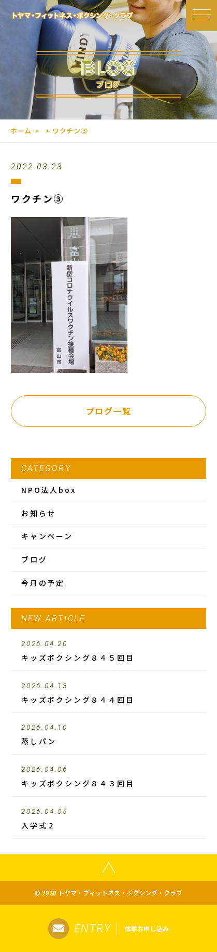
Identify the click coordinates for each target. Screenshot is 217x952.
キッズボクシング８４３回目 (108, 777)
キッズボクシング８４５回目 (108, 651)
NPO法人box (48, 490)
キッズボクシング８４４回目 (108, 693)
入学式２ (108, 819)
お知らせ (38, 513)
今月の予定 (43, 583)
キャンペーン (47, 536)
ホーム (21, 131)
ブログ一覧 (109, 411)
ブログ (34, 559)
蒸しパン (108, 734)
